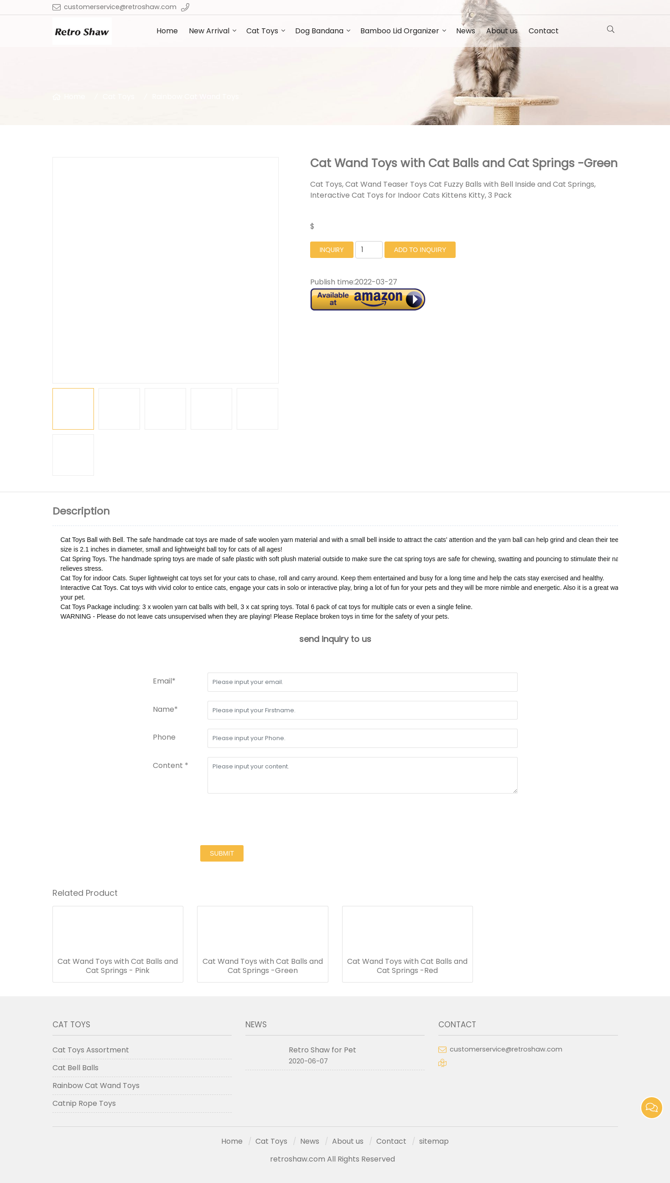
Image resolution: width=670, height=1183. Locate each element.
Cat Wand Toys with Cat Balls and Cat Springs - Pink (117, 966)
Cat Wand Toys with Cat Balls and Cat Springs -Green (263, 966)
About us (502, 31)
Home (167, 31)
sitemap (434, 1141)
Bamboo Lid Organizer (399, 31)
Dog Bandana (319, 31)
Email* (164, 681)
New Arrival (209, 31)
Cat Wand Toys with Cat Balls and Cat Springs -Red (407, 966)
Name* (165, 709)
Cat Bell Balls (75, 1067)
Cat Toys (262, 31)
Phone (164, 737)
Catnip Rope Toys (84, 1103)
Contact (544, 31)
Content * (170, 765)
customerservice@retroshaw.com (120, 6)
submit (222, 853)
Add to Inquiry (420, 249)
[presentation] (222, 820)
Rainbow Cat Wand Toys (195, 96)
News (465, 31)
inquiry (332, 249)
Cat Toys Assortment (90, 1050)
